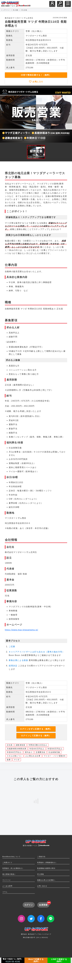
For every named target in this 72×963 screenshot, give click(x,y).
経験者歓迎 (20, 745)
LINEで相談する (59, 960)
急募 (9, 760)
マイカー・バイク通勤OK (55, 756)
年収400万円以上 (36, 749)
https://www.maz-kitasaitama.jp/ (21, 630)
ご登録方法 (41, 856)
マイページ (6, 880)
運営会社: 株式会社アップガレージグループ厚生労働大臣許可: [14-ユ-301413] (36, 933)
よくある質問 (7, 886)
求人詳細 (24, 10)
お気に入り (37, 82)
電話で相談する (13, 960)
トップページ (5, 10)
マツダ (17, 760)
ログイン (28, 905)
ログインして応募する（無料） (36, 736)
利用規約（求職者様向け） (47, 862)
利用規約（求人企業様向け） (13, 868)
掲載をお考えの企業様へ (46, 880)
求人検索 (15, 10)
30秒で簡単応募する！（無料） (36, 75)
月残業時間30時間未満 (16, 749)
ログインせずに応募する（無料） (36, 729)
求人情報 (40, 874)
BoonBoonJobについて (11, 856)
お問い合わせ (42, 886)
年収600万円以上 (14, 752)
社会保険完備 (54, 752)
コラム (4, 892)
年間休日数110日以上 (38, 745)
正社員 (10, 745)
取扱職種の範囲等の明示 (46, 868)
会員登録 (44, 904)
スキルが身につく (14, 756)
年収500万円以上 (55, 749)
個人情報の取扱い (9, 874)
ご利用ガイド (7, 862)
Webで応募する (36, 960)
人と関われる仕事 (32, 756)
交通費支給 (40, 752)
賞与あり (28, 752)
